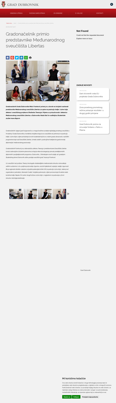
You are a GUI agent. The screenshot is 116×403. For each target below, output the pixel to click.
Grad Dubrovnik (85, 270)
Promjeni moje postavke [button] (90, 397)
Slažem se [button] (67, 397)
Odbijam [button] (76, 397)
